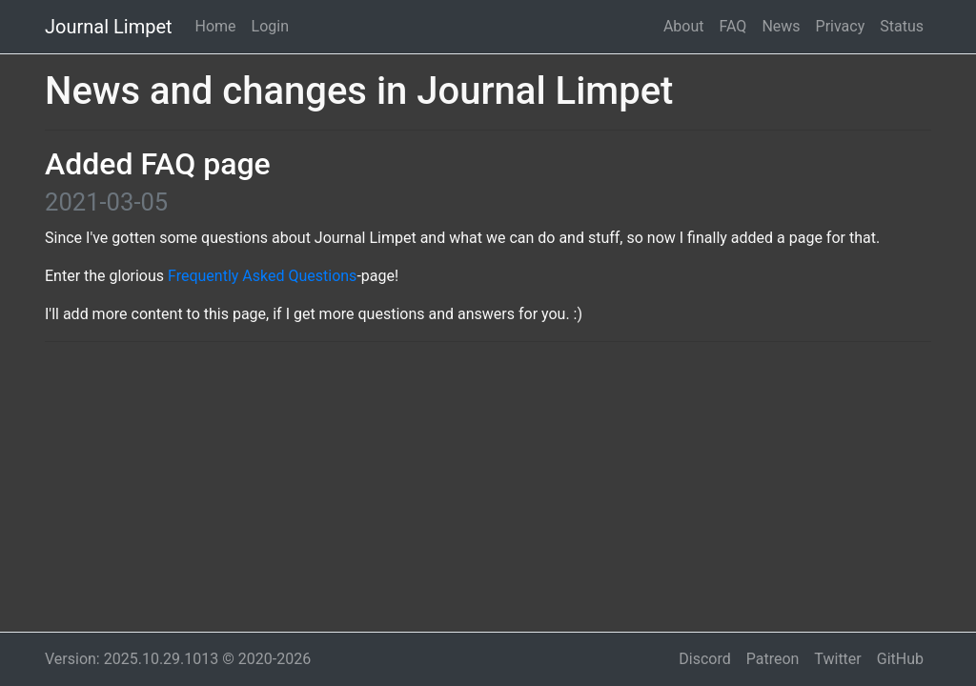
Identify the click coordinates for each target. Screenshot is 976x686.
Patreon (773, 659)
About (683, 26)
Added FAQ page (158, 164)
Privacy (840, 26)
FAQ (733, 26)
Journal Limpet (109, 26)
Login (270, 26)
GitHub (900, 659)
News (781, 26)
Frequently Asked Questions (262, 276)
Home (215, 26)
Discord (704, 659)
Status (902, 26)
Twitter (837, 659)
